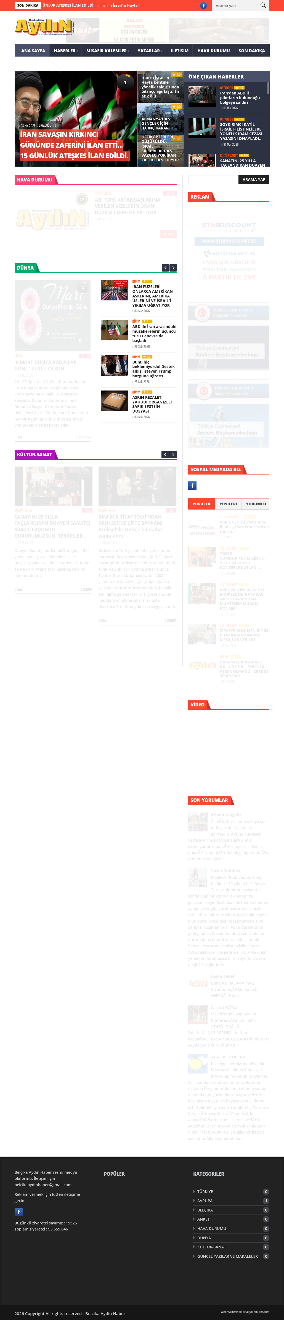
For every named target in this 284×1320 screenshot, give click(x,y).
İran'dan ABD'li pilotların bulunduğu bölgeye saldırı (240, 97)
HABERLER (65, 50)
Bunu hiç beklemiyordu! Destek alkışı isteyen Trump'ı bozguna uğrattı (153, 368)
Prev (165, 268)
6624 (84, 356)
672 (87, 510)
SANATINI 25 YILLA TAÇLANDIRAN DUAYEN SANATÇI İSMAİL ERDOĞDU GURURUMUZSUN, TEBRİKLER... (53, 526)
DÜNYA (19, 356)
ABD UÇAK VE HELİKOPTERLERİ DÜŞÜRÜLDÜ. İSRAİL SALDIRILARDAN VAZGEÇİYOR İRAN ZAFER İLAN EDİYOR (160, 146)
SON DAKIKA (252, 50)
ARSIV (25, 64)
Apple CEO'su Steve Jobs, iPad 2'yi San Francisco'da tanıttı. (244, 526)
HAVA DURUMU (213, 50)
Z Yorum (83, 437)
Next (173, 268)
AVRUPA (205, 1200)
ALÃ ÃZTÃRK (228, 1056)
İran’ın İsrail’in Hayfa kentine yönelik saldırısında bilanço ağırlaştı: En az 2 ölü (160, 87)
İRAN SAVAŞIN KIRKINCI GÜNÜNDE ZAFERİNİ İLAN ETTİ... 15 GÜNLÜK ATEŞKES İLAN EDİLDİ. (74, 144)
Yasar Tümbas (225, 870)
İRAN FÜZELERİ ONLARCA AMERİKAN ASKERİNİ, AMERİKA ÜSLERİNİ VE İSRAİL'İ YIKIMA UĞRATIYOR (152, 296)
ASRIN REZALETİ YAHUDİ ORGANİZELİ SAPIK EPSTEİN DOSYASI (152, 403)
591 (171, 510)
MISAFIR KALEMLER (106, 50)
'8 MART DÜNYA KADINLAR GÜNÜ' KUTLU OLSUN (46, 365)
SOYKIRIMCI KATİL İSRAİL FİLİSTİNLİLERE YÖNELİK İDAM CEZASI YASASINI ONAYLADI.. (241, 131)
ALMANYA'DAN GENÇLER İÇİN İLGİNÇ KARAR (156, 124)
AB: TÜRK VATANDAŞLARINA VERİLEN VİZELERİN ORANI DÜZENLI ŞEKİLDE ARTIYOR (128, 206)
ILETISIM (180, 50)
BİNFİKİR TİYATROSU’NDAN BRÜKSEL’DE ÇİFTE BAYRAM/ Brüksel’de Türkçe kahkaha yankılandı (131, 526)
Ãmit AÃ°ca (224, 1007)
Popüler (201, 503)
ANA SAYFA (32, 50)
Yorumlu (256, 503)
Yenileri (228, 503)
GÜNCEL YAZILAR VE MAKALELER (227, 1256)
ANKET (203, 1219)
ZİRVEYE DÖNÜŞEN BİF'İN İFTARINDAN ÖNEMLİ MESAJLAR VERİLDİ (244, 635)
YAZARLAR (149, 50)
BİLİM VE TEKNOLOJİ (231, 517)
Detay (168, 233)
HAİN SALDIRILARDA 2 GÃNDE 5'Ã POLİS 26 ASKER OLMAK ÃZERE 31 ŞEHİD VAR (244, 668)
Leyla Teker (223, 976)
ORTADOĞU (45, 125)
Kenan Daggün (226, 814)
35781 (170, 193)
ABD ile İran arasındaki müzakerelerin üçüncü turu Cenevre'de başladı (154, 333)
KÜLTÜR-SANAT (229, 156)
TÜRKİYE (225, 657)
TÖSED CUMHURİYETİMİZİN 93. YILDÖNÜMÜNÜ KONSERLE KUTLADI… (242, 560)
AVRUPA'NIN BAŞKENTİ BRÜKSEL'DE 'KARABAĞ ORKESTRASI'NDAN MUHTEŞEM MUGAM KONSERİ (242, 599)
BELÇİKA (205, 1210)
